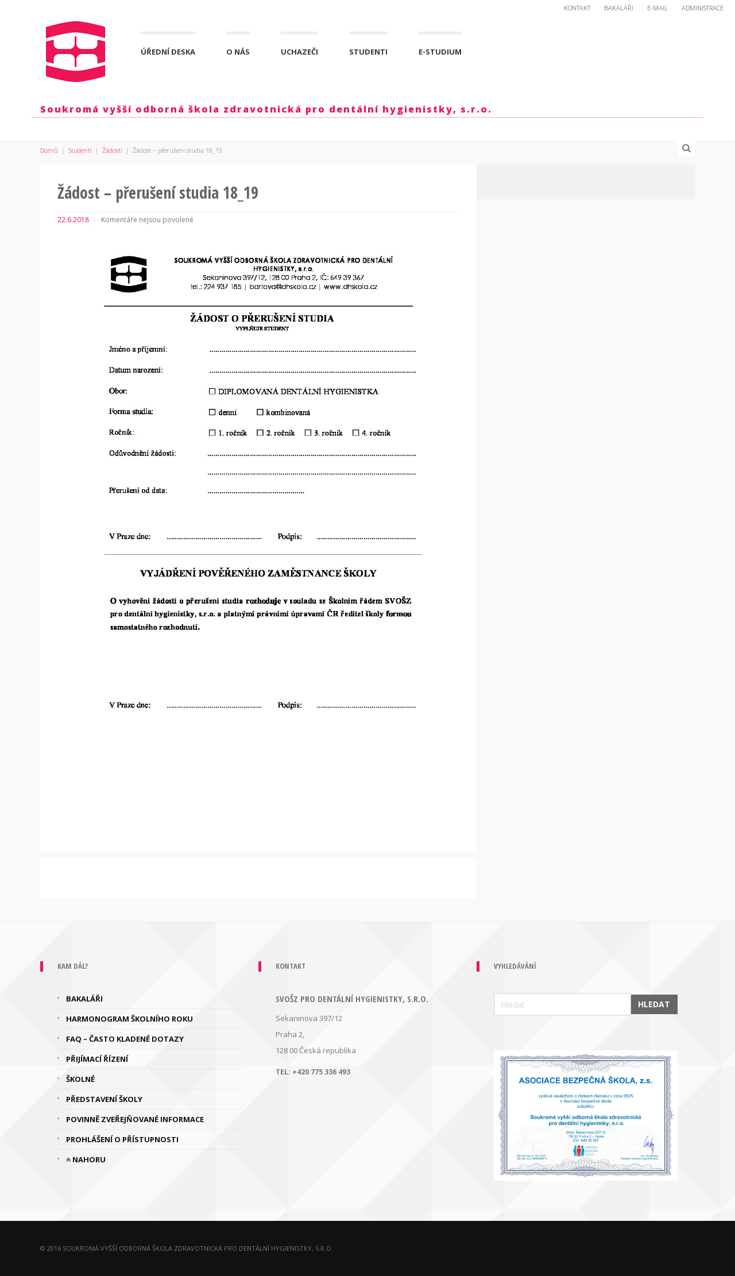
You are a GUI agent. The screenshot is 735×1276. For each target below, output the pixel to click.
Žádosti (112, 150)
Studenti (368, 52)
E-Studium (440, 52)
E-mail (657, 7)
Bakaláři (618, 7)
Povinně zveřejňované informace (135, 1119)
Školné (80, 1079)
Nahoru (86, 1159)
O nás (238, 52)
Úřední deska (168, 52)
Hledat (654, 1004)
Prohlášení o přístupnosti (122, 1139)
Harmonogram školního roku (129, 1019)
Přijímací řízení (97, 1059)
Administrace (703, 7)
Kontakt (577, 7)
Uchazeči (299, 52)
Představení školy (104, 1099)
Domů (49, 150)
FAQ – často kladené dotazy (125, 1039)
